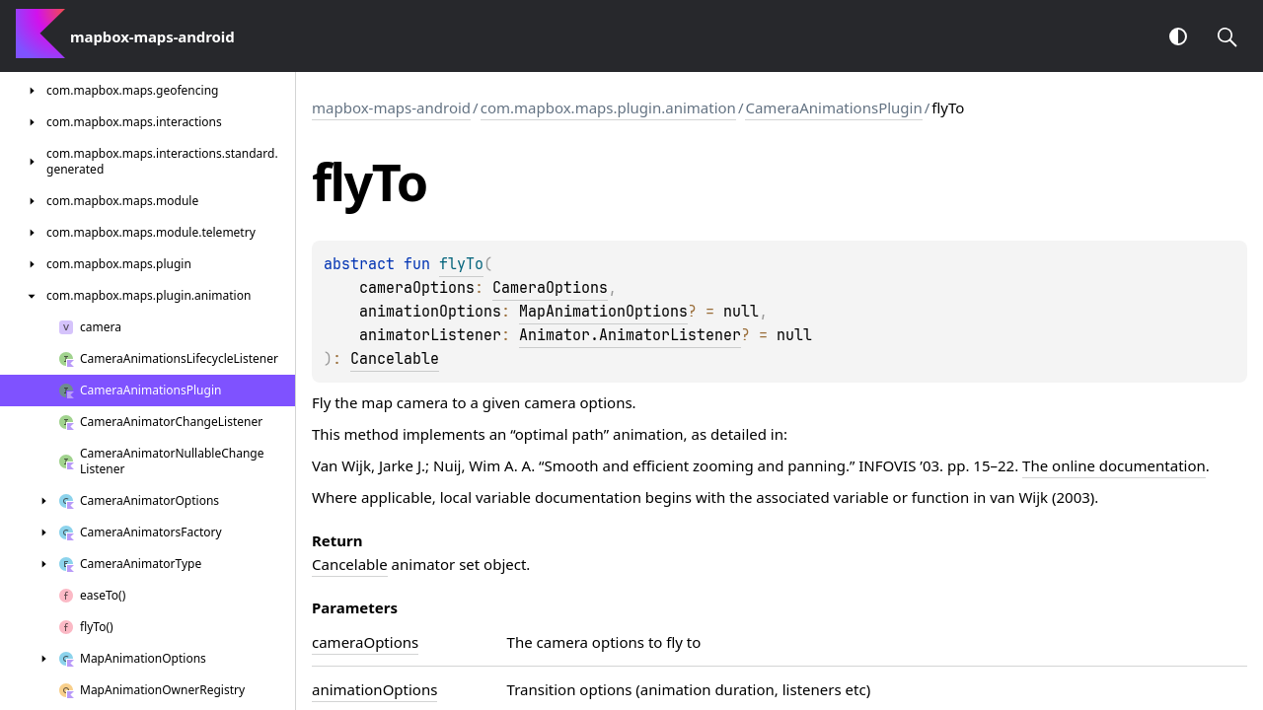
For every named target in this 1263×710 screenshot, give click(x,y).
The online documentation (1114, 465)
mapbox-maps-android (391, 107)
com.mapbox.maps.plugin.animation (608, 107)
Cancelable (394, 359)
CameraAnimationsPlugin (833, 107)
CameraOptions (550, 288)
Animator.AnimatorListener (630, 335)
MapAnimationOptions (603, 311)
